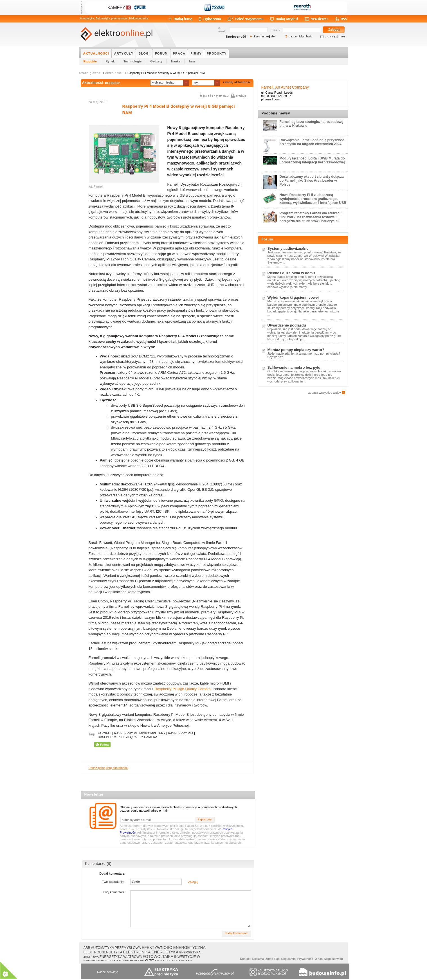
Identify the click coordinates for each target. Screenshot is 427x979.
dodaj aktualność (238, 82)
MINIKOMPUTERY (152, 733)
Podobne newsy (276, 113)
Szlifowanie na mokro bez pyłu (294, 367)
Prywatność (305, 958)
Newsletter (94, 794)
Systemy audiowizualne (288, 248)
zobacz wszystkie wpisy (324, 392)
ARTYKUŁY (124, 53)
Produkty (90, 61)
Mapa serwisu (333, 958)
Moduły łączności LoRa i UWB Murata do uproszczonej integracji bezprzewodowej (312, 160)
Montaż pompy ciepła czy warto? (296, 350)
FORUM (161, 53)
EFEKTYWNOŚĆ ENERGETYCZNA (174, 947)
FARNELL (105, 733)
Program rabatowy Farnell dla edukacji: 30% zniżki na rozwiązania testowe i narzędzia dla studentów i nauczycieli (311, 217)
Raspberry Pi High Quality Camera (182, 689)
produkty (112, 82)
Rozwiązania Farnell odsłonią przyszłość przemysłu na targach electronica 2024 (312, 142)
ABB (87, 948)
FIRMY (196, 53)
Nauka (175, 61)
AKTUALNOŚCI (96, 53)
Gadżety (156, 61)
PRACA (179, 53)
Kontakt (245, 958)
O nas (319, 958)
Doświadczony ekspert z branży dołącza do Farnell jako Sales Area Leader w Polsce (312, 180)
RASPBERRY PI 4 (180, 733)
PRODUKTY (217, 53)
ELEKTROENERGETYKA (103, 952)
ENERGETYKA (165, 952)
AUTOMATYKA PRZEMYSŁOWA (116, 948)
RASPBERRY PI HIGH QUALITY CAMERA (128, 737)
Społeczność (236, 36)
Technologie (132, 61)
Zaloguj (193, 882)
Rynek (110, 61)
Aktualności (114, 73)
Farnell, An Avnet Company (285, 87)
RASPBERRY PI (125, 733)
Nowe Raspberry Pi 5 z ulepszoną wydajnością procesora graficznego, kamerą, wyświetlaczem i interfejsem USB (313, 199)
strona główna (89, 73)
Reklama (258, 958)
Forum (267, 239)
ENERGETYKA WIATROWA (121, 957)
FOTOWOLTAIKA (158, 956)
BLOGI (144, 53)
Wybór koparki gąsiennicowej (293, 297)
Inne (192, 61)
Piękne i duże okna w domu (291, 273)
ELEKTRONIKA (137, 952)
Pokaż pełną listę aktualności (108, 767)
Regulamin (288, 958)
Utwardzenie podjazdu (287, 325)
